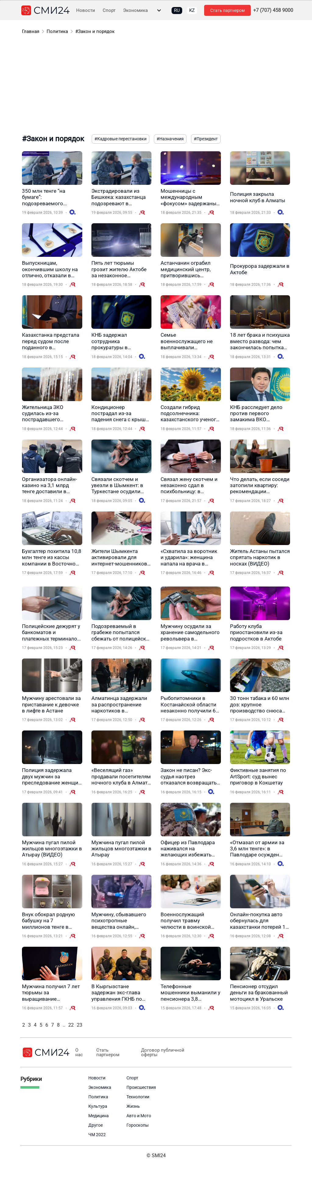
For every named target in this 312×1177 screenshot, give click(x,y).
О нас (79, 1052)
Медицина (98, 1115)
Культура (97, 1106)
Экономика (135, 10)
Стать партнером (227, 10)
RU (177, 10)
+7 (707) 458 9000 (273, 10)
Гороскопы (137, 1125)
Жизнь (133, 1106)
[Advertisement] (156, 85)
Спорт (109, 10)
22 (71, 1025)
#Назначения (170, 138)
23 (79, 1025)
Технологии (137, 1096)
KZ (192, 10)
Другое (95, 1125)
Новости (85, 10)
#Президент (206, 138)
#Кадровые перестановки (120, 138)
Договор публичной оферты (160, 1052)
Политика (57, 31)
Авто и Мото (138, 1115)
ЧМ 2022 (97, 1134)
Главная (30, 31)
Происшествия (141, 1087)
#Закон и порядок (95, 31)
